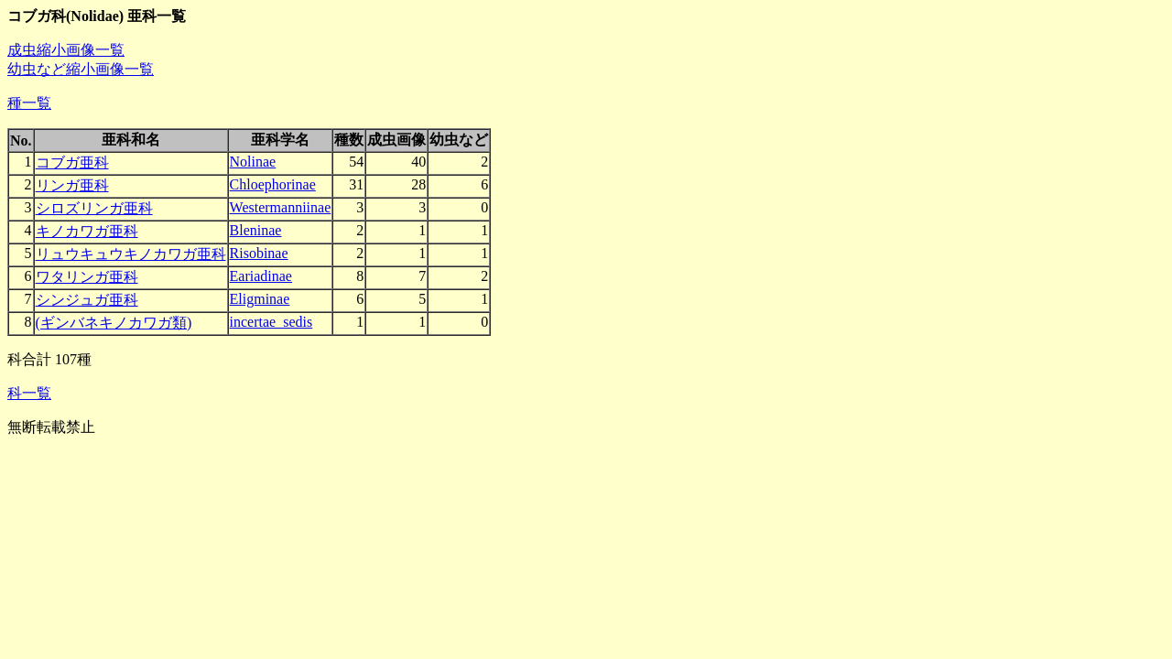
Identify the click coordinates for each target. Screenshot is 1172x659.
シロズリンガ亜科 (94, 208)
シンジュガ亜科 (87, 300)
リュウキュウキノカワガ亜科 (131, 254)
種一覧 (29, 103)
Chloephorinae (273, 184)
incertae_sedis (271, 322)
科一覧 (29, 393)
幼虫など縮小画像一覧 (80, 69)
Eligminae (260, 299)
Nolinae (253, 161)
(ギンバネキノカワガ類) (114, 322)
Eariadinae (261, 276)
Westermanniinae (280, 207)
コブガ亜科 (72, 162)
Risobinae (259, 253)
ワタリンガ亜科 (87, 277)
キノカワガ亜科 (87, 231)
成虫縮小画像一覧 (66, 50)
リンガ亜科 (72, 185)
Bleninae (256, 230)
